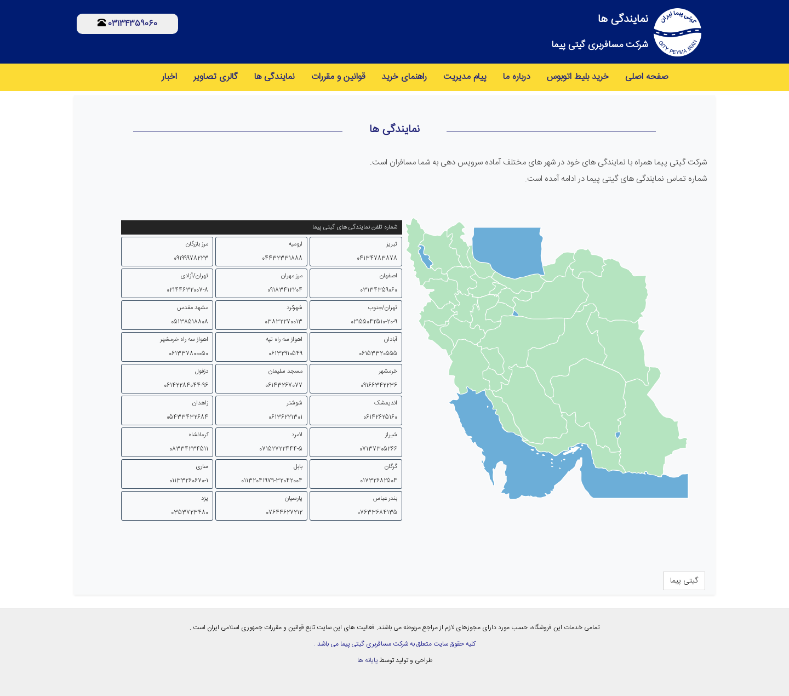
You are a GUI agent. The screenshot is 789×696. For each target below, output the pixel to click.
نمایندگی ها (274, 77)
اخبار (169, 77)
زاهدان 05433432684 (187, 410)
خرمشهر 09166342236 (379, 379)
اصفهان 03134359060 (378, 283)
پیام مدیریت (465, 77)
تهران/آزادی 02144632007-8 (187, 283)
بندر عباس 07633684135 (377, 506)
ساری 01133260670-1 (188, 474)
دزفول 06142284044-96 (186, 379)
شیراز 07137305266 (378, 442)
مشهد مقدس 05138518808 (189, 315)
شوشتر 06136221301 (285, 410)
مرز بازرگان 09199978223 (191, 251)
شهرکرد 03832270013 (283, 315)
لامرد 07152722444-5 (280, 442)
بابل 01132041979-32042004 (271, 474)
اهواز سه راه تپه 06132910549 (284, 347)
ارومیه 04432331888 (282, 251)
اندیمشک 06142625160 (380, 410)
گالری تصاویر (215, 77)
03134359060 (131, 24)
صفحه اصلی (646, 77)
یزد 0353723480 (189, 506)
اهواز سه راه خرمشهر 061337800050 (184, 347)
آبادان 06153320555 (378, 347)
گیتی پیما (684, 580)
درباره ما (516, 77)
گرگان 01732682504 (378, 474)
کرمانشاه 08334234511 (188, 442)
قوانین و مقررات (338, 77)
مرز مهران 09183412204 (284, 283)
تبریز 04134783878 (377, 251)
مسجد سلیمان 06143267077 (283, 379)
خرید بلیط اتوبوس (578, 77)
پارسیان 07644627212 (284, 506)
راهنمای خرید (404, 77)
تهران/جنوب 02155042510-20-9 (374, 315)
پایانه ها (367, 660)
